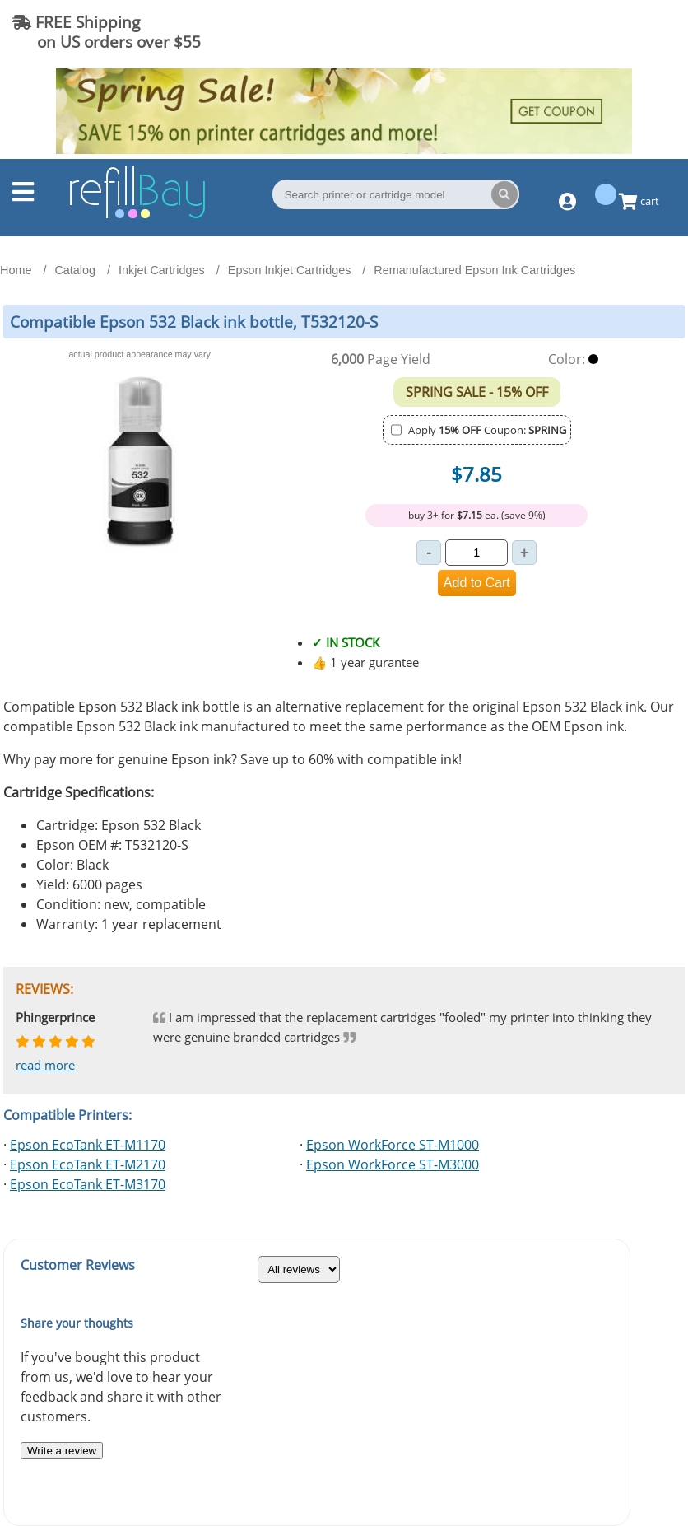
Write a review (61, 1450)
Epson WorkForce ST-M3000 (392, 1164)
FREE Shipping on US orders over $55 (106, 32)
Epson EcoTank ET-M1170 (87, 1145)
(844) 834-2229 (609, 31)
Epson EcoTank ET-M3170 (87, 1184)
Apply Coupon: (487, 429)
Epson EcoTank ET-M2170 (87, 1164)
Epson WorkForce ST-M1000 (392, 1145)
